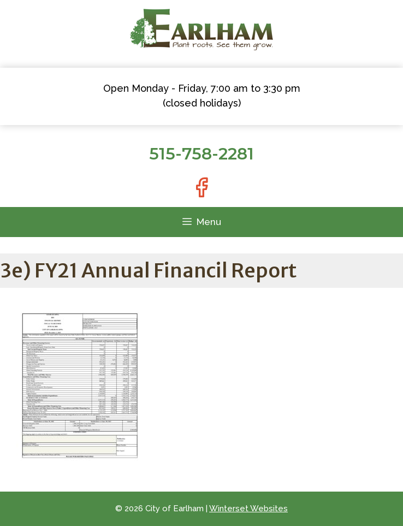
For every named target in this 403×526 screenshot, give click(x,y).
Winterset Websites (248, 508)
